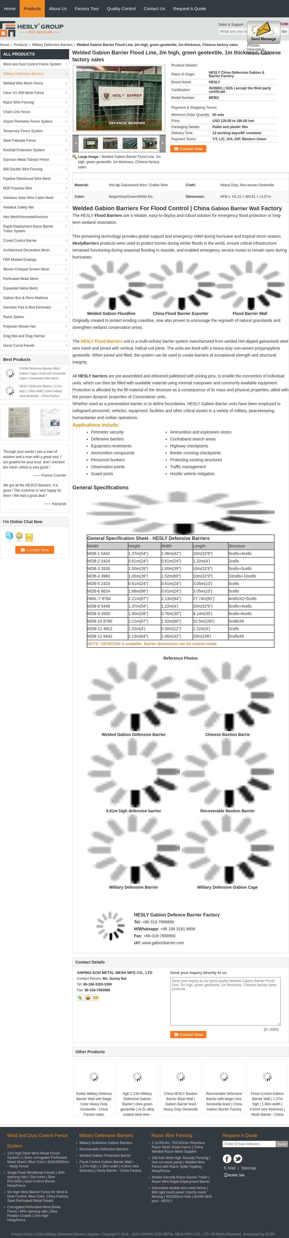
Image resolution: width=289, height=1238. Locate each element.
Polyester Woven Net (19, 326)
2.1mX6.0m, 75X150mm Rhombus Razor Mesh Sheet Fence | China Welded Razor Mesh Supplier (178, 1147)
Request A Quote (189, 8)
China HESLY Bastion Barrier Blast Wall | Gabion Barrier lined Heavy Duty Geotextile (180, 1101)
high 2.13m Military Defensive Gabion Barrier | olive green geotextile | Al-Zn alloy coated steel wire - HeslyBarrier (137, 1107)
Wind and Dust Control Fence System (32, 64)
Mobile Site (234, 1175)
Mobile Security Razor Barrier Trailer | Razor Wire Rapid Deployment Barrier (181, 1179)
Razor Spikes (13, 317)
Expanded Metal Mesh (20, 288)
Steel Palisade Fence (19, 141)
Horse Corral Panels (18, 346)
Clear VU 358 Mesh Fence (23, 93)
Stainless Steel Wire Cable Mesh (28, 198)
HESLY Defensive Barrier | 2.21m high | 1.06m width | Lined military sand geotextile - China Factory (40, 391)
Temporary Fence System (23, 131)
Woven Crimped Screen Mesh (26, 269)
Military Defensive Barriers (52, 45)
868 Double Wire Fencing (22, 169)
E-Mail (230, 1168)
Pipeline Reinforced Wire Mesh (27, 179)
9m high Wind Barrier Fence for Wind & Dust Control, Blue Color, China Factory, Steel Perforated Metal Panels (38, 1196)
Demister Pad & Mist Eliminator (27, 307)
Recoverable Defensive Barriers (103, 1149)
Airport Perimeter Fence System (28, 121)
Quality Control (121, 8)
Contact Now (191, 149)
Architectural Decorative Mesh (26, 250)
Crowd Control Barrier (20, 241)
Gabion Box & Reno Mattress (25, 298)
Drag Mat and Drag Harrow (24, 336)
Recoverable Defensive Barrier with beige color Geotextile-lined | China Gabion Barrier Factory (224, 1101)
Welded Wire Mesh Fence (23, 83)
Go (284, 31)
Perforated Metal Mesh (20, 279)
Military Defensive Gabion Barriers (105, 1143)
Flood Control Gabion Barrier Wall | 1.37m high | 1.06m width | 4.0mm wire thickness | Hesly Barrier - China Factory (267, 1107)
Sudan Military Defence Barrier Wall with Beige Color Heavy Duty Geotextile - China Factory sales (94, 1104)
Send (281, 1144)
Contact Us (154, 8)
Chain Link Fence (16, 112)
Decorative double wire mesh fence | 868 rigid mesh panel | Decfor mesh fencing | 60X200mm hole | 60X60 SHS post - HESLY (182, 1194)
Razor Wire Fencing (18, 102)
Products (32, 8)
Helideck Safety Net (18, 207)
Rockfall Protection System (24, 150)
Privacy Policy (22, 1234)
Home (10, 8)
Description (255, 51)
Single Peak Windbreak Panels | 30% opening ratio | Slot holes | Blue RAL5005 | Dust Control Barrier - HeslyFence (36, 1179)
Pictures (253, 47)
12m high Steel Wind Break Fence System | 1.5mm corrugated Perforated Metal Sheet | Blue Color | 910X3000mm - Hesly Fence (38, 1159)
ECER (270, 1234)
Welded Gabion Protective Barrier (105, 1156)
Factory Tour (87, 8)
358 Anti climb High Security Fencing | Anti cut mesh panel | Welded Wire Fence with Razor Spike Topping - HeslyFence (181, 1164)
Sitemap (248, 1168)
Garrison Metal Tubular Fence (26, 160)
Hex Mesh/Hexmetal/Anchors (25, 217)
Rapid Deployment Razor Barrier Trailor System (28, 228)
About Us (58, 8)
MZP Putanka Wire (17, 188)
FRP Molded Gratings (19, 260)
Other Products (259, 55)
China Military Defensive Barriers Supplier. (68, 1234)
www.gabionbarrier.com (163, 942)
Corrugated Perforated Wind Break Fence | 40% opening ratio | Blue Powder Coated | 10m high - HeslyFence (34, 1213)
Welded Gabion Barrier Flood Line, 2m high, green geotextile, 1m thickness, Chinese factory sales (119, 162)
